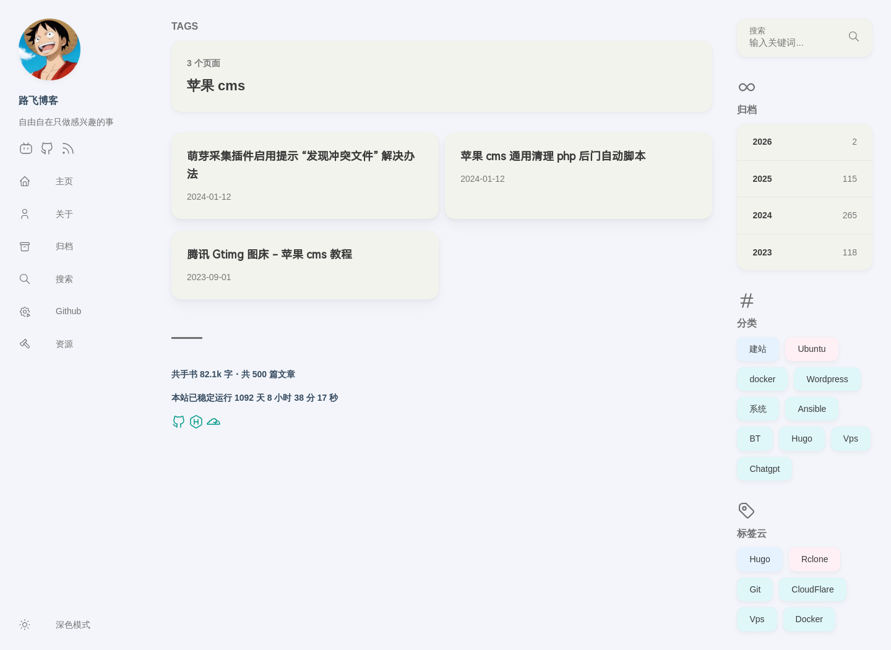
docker (762, 379)
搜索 (757, 31)
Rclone (815, 559)
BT (754, 438)
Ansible (812, 408)
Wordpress (827, 379)
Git (754, 589)
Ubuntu (811, 348)
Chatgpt (764, 468)
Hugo (801, 438)
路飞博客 (38, 100)
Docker (809, 619)
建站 (758, 348)
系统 (758, 408)
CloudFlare (812, 589)
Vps (850, 438)
